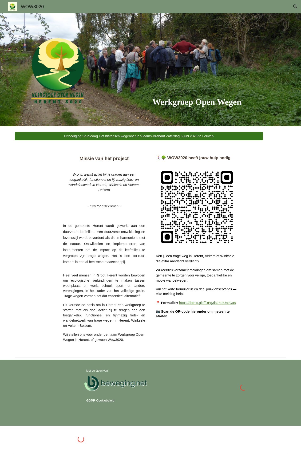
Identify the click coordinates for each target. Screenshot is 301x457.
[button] (295, 6)
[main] (196, 102)
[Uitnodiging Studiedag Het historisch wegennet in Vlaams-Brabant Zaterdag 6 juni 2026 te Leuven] (139, 136)
